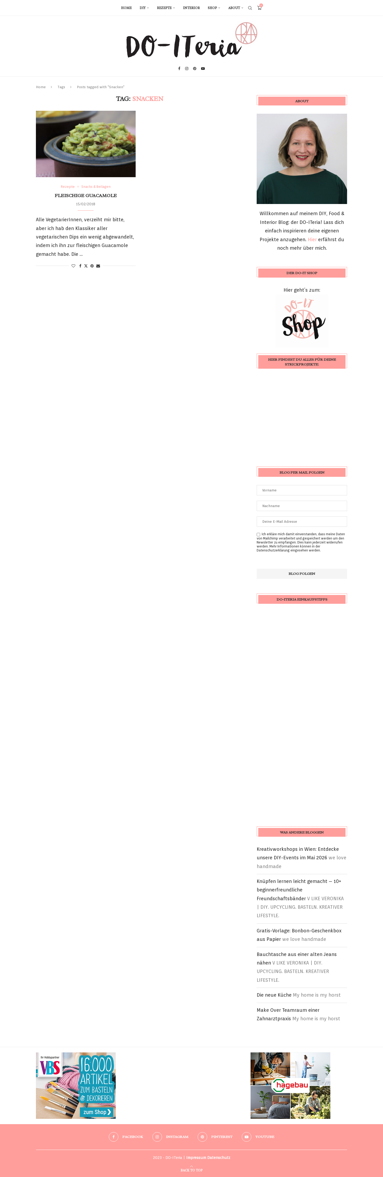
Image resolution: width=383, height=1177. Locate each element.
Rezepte (164, 8)
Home (126, 8)
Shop (212, 8)
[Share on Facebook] (80, 266)
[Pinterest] (194, 68)
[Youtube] (203, 68)
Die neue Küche (274, 995)
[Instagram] (186, 68)
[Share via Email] (98, 266)
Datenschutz (218, 1157)
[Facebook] (179, 68)
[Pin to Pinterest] (92, 266)
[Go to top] (191, 1169)
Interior (191, 8)
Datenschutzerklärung (273, 550)
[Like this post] (73, 266)
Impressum (196, 1157)
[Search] (250, 8)
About (234, 8)
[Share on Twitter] (86, 266)
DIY (142, 8)
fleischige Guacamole (86, 195)
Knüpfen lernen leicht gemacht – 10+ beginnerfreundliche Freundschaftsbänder (299, 889)
